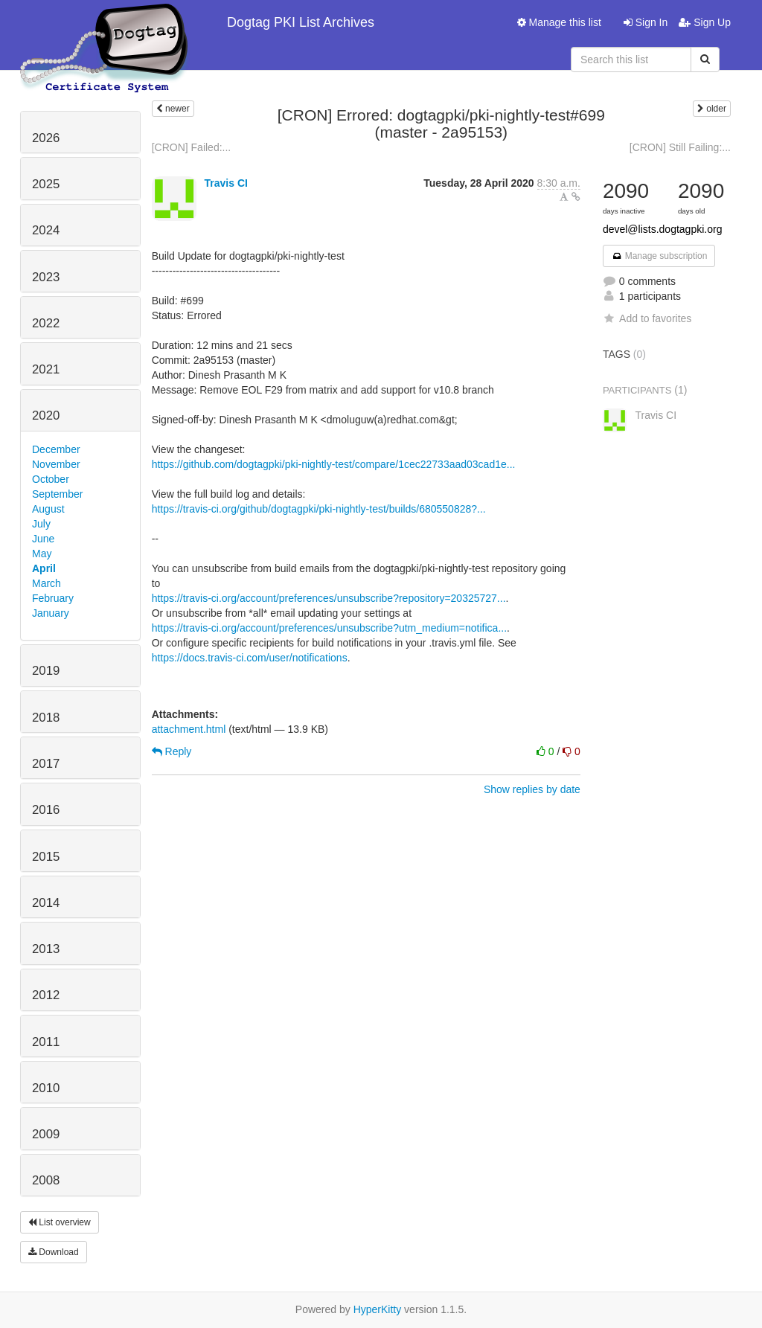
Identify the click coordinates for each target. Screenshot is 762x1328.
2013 (46, 949)
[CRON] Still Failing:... (680, 147)
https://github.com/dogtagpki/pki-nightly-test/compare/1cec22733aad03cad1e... (334, 464)
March (46, 583)
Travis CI (226, 183)
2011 (46, 1042)
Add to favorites (647, 318)
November (56, 464)
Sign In (645, 22)
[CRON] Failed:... (191, 147)
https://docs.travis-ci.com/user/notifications (250, 658)
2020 (46, 415)
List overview (59, 1222)
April (44, 568)
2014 (46, 903)
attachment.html (189, 729)
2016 (46, 810)
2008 (46, 1180)
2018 (46, 717)
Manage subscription (659, 256)
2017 (46, 764)
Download (53, 1252)
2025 (46, 184)
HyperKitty (377, 1309)
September (57, 494)
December (56, 449)
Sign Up (705, 22)
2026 (46, 138)
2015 (46, 857)
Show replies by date (532, 789)
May (41, 553)
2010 (46, 1088)
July (41, 524)
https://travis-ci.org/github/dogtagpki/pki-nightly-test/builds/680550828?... (319, 509)
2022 (46, 323)
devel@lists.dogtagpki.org (663, 229)
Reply (172, 751)
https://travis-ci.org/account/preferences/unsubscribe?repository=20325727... (329, 598)
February (53, 598)
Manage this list (559, 22)
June (43, 539)
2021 (46, 369)
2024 (46, 230)
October (50, 479)
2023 (46, 277)
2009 (46, 1134)
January (50, 613)
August (48, 509)
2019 (46, 671)
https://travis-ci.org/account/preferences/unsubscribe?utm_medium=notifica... (329, 628)
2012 (46, 995)
